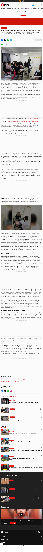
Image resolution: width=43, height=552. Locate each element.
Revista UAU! (27, 8)
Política (22, 8)
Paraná (18, 8)
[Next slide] (40, 61)
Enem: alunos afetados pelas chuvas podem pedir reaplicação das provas (24, 121)
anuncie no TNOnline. (33, 118)
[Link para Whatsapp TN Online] (21, 11)
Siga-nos (38, 39)
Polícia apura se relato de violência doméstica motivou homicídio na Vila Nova (24, 459)
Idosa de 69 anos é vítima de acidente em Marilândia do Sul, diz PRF (23, 433)
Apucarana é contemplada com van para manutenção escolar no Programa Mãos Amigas (23, 419)
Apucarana (3, 8)
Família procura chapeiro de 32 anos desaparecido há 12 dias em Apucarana (25, 467)
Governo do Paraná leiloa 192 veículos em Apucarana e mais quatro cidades (25, 450)
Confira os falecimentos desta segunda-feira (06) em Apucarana (23, 441)
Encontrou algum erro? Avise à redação (10, 381)
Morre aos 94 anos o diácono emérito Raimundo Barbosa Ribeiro (23, 402)
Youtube (12, 523)
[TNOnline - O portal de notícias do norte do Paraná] (5, 5)
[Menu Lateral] (41, 5)
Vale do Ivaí (14, 8)
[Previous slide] (2, 61)
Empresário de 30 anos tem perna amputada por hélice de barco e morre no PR (25, 481)
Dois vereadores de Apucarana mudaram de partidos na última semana (25, 410)
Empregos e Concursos (35, 8)
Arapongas (8, 8)
